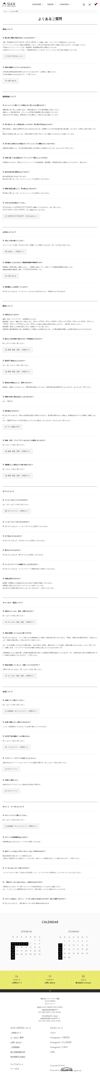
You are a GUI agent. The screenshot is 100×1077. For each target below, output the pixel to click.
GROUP (50, 4)
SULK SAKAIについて (14, 56)
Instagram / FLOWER (60, 1043)
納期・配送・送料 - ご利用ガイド (17, 350)
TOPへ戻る (50, 990)
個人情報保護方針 (17, 1052)
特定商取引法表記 (17, 1057)
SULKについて (56, 1028)
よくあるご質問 (16, 1038)
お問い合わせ (10, 81)
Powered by (65, 1069)
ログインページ (11, 769)
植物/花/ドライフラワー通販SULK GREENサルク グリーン (50, 1001)
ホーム (5, 11)
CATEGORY (36, 4)
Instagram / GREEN (60, 1038)
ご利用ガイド (16, 1033)
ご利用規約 (15, 1047)
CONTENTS (64, 4)
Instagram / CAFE (59, 1047)
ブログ (53, 1033)
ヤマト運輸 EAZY (12, 427)
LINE (52, 1052)
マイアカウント (16, 1064)
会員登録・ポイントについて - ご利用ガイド (21, 711)
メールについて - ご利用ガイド (16, 747)
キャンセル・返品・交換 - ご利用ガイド (19, 622)
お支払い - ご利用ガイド (14, 251)
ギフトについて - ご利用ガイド (16, 511)
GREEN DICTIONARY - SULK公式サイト (21, 216)
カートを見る (14, 1069)
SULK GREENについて (20, 1028)
